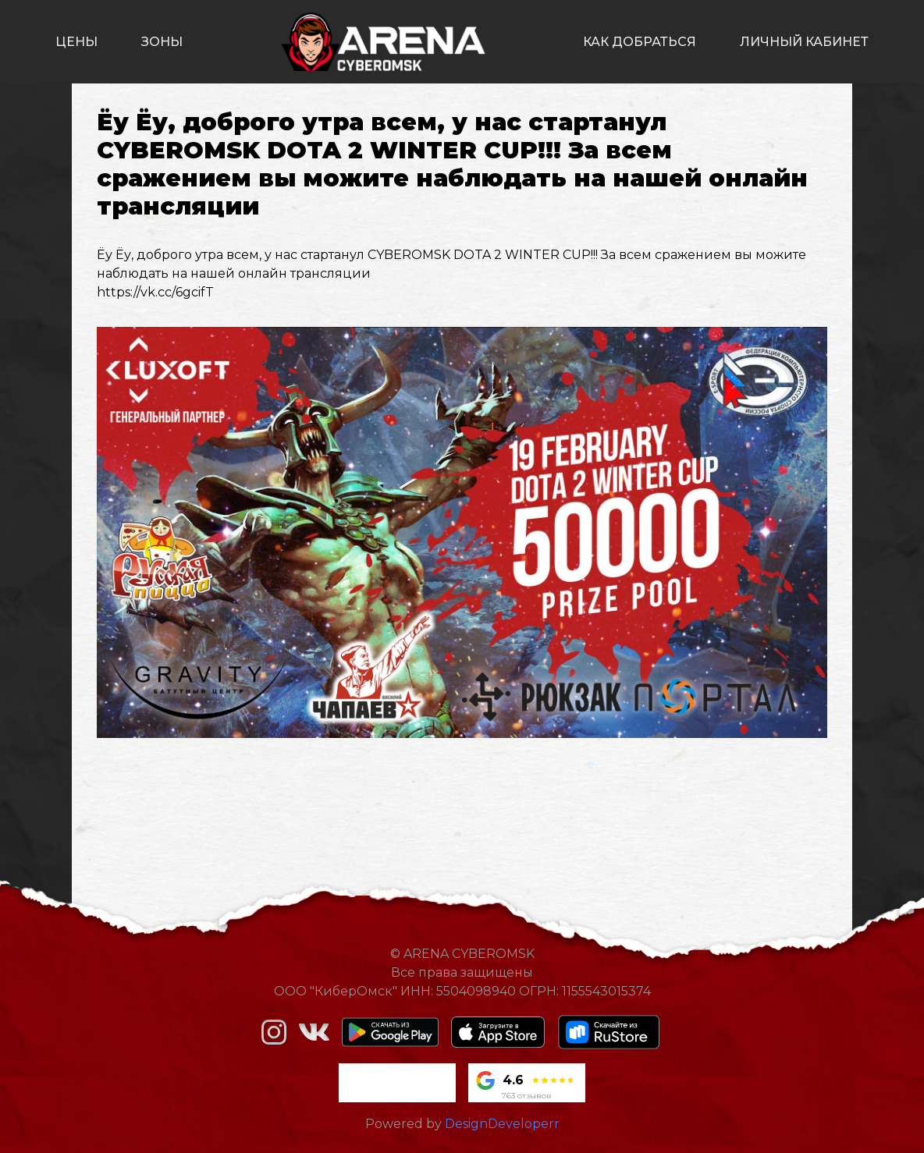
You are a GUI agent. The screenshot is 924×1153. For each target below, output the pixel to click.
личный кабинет (804, 41)
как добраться (639, 41)
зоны (162, 41)
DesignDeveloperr (502, 1123)
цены (76, 41)
